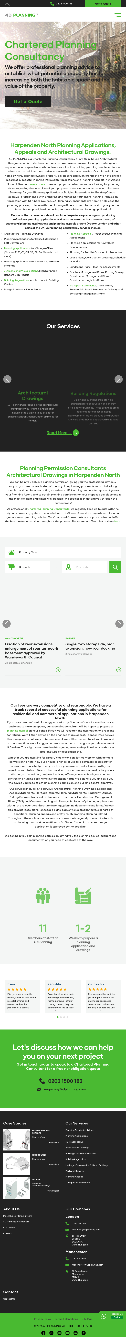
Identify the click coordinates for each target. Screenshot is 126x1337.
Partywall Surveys (74, 1171)
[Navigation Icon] (118, 15)
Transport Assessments (77, 1182)
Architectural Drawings (77, 1147)
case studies (37, 184)
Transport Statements (83, 285)
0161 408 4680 (79, 1258)
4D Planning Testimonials (16, 1221)
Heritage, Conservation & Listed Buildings (86, 1165)
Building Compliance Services (80, 1153)
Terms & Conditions (66, 1319)
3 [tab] (64, 1016)
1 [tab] (58, 1016)
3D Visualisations (74, 1142)
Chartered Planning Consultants (48, 508)
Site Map (87, 1319)
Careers (7, 1233)
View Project (53, 1142)
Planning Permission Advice (79, 1130)
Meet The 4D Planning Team (17, 1216)
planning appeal (17, 730)
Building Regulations (16, 280)
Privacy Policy (42, 1319)
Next (119, 379)
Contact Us (9, 1299)
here (117, 521)
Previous (7, 379)
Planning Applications (17, 248)
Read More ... (63, 432)
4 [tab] (68, 1016)
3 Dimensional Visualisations (21, 270)
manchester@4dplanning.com (87, 1265)
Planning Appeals (80, 233)
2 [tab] (61, 1016)
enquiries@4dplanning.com (65, 1089)
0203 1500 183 (64, 3)
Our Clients (9, 1227)
